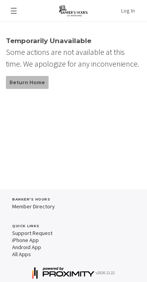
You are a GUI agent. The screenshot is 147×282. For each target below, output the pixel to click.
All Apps (21, 254)
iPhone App (25, 240)
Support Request (32, 233)
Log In (128, 10)
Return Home (27, 82)
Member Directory (33, 206)
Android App (26, 247)
